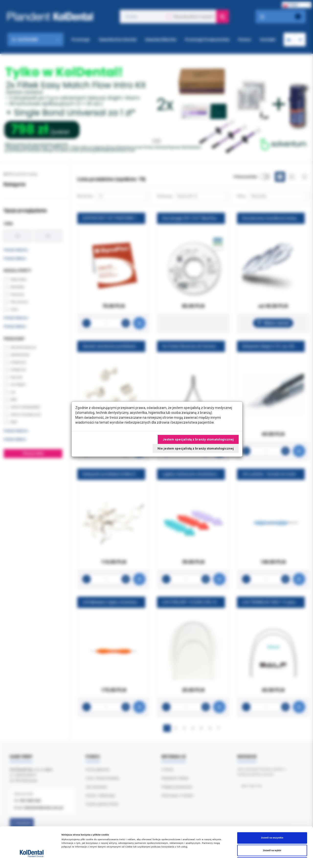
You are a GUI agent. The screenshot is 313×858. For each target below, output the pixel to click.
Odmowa (272, 831)
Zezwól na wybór (272, 819)
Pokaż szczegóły (206, 850)
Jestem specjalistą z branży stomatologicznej (198, 439)
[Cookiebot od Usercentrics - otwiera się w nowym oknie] (31, 849)
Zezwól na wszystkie (272, 806)
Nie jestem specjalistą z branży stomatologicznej (195, 448)
